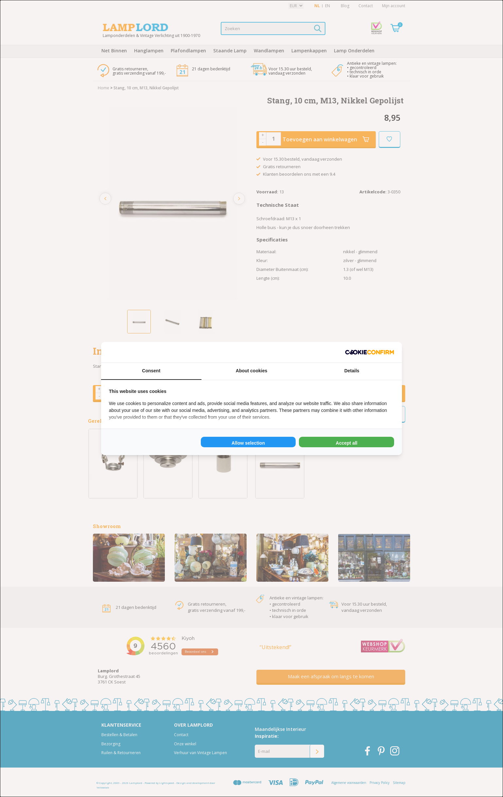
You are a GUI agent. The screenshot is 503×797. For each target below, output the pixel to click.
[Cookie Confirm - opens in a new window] (369, 352)
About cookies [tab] (251, 370)
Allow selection (248, 443)
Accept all (346, 443)
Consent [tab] (151, 370)
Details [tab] (351, 370)
